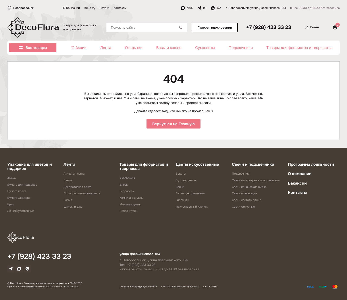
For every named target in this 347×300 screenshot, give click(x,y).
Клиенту (89, 8)
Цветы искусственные (197, 164)
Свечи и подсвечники (253, 164)
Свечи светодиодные (246, 201)
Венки (180, 187)
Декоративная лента (77, 187)
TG (201, 8)
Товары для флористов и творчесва (144, 167)
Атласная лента (74, 174)
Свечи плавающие (244, 194)
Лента (105, 47)
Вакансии (297, 183)
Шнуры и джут (74, 207)
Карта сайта (210, 287)
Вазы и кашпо (168, 47)
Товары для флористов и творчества (299, 47)
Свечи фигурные (243, 207)
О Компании (71, 8)
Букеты (181, 174)
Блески (124, 185)
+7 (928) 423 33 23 (268, 27)
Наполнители (128, 211)
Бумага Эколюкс (18, 198)
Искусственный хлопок (192, 207)
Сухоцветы (205, 47)
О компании (300, 174)
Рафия (68, 201)
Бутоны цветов (186, 181)
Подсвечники (241, 47)
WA (216, 8)
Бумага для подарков (22, 185)
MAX (187, 8)
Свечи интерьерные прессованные (256, 181)
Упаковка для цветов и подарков (29, 167)
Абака (11, 179)
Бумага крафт (16, 192)
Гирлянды (182, 201)
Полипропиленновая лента (82, 194)
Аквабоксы (127, 179)
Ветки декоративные (190, 194)
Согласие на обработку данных (180, 287)
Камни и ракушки (132, 198)
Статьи (104, 8)
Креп (10, 205)
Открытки (134, 47)
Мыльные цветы (130, 205)
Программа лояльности (311, 164)
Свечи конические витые (249, 187)
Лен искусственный (20, 211)
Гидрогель (127, 192)
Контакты (120, 8)
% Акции (79, 47)
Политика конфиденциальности (138, 287)
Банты (68, 181)
